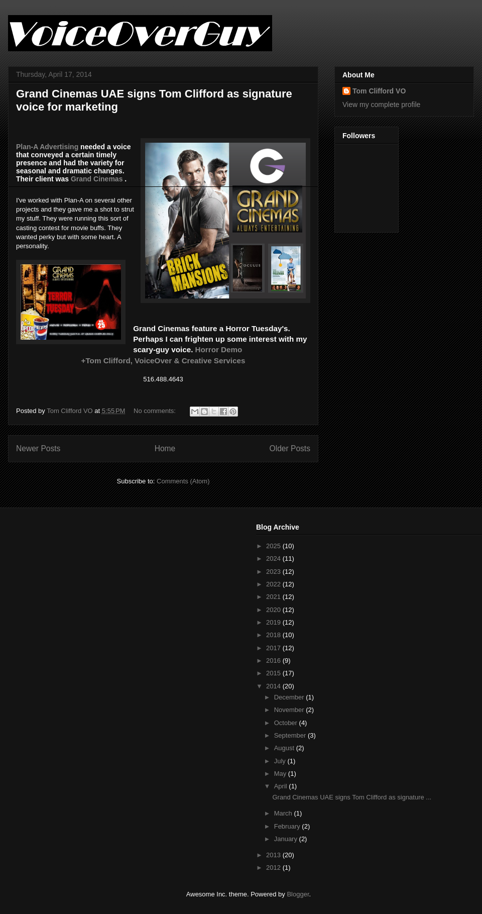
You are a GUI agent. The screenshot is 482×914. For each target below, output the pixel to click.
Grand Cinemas (97, 179)
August (285, 748)
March (284, 813)
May (281, 773)
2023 (274, 571)
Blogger (298, 894)
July (281, 761)
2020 (274, 610)
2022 (274, 584)
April (281, 786)
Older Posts (290, 448)
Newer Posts (38, 448)
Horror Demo (219, 349)
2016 (274, 660)
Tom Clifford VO (379, 91)
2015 (274, 673)
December (290, 697)
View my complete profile (381, 104)
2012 (274, 867)
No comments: (155, 411)
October (286, 723)
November (290, 710)
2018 (274, 635)
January (286, 839)
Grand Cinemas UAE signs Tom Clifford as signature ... (351, 797)
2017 (274, 648)
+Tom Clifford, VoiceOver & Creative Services (163, 360)
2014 (274, 686)
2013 (274, 855)
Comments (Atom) (183, 481)
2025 (274, 546)
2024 (274, 558)
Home (165, 448)
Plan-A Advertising (47, 147)
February (288, 826)
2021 (274, 596)
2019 (274, 622)
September (291, 735)
